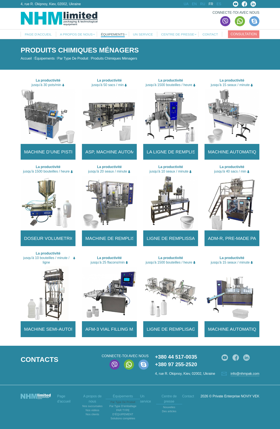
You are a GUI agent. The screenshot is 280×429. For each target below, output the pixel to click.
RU (202, 4)
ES (219, 4)
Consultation (244, 34)
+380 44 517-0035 (176, 357)
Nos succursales (92, 406)
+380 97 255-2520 (176, 364)
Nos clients (92, 414)
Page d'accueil (38, 34)
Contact (210, 34)
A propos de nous (76, 34)
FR (211, 4)
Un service (143, 34)
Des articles (169, 411)
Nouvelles (169, 407)
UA (186, 4)
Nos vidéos (92, 410)
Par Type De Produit (123, 402)
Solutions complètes (123, 418)
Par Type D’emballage (122, 406)
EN (194, 4)
